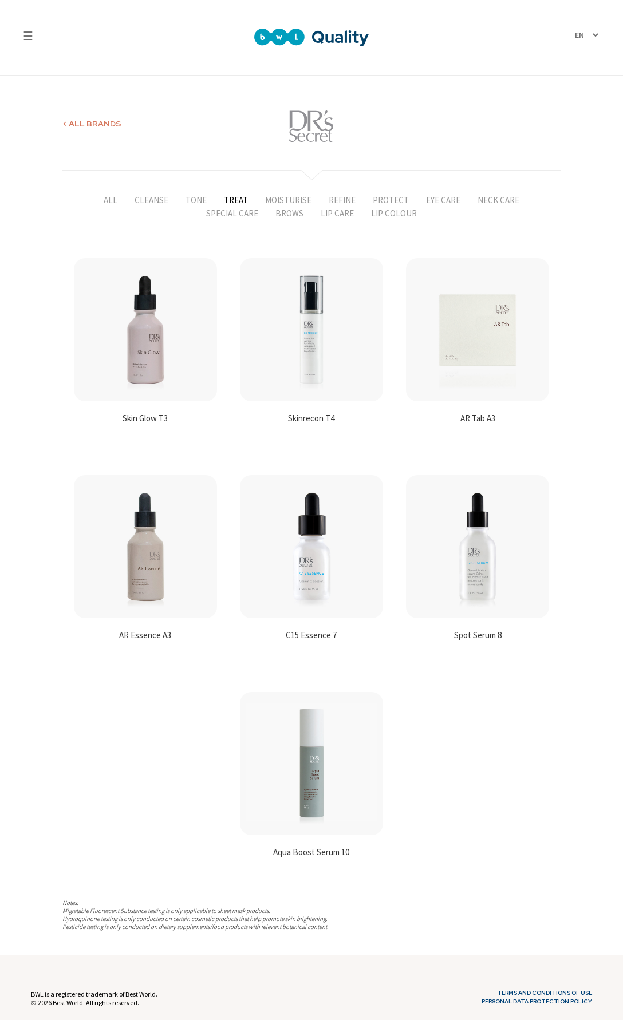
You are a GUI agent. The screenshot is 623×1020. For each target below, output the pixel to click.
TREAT (236, 200)
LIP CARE (337, 213)
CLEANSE (151, 200)
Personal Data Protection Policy (537, 1001)
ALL (110, 200)
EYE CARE (443, 200)
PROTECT (391, 200)
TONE (196, 200)
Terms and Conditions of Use (544, 993)
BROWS (289, 213)
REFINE (342, 200)
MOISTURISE (288, 200)
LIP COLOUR (394, 213)
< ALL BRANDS (91, 123)
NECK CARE (498, 200)
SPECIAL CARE (232, 213)
